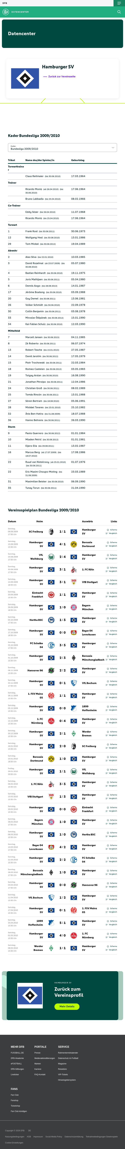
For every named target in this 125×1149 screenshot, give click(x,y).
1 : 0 (63, 607)
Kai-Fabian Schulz (35, 324)
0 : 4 (63, 721)
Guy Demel (31, 298)
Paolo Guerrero (34, 433)
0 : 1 (63, 683)
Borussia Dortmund (88, 544)
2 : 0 (63, 746)
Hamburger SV (89, 531)
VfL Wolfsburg (36, 557)
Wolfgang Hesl (34, 237)
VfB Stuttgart (90, 582)
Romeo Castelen (35, 369)
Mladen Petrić (33, 439)
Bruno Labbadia (34, 199)
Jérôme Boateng (35, 292)
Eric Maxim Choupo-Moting (41, 471)
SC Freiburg (36, 531)
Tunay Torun (32, 488)
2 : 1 (63, 733)
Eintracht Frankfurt (37, 595)
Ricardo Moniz (33, 189)
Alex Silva (30, 257)
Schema (112, 530)
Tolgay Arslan (33, 375)
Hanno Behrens (34, 420)
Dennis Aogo (32, 286)
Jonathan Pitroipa (35, 382)
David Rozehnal (34, 263)
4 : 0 (63, 935)
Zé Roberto (32, 343)
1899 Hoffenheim (89, 708)
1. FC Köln (88, 569)
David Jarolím (33, 356)
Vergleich (111, 533)
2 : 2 (63, 670)
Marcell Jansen (33, 337)
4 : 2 (63, 847)
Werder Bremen (86, 733)
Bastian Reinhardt (35, 273)
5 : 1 (63, 923)
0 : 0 (63, 632)
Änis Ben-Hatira (34, 414)
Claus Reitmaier (34, 176)
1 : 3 (63, 620)
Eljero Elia (31, 446)
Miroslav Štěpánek (36, 317)
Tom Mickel (32, 244)
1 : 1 (63, 531)
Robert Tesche (33, 350)
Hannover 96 (35, 670)
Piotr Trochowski (35, 362)
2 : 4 (63, 557)
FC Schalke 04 (36, 645)
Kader (13, 146)
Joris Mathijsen (34, 279)
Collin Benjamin (34, 311)
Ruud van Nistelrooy (37, 462)
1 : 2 (63, 897)
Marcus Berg (32, 452)
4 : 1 (63, 544)
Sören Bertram (33, 401)
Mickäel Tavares (34, 407)
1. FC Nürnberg (37, 721)
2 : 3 (63, 657)
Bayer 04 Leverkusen (89, 632)
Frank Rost (31, 231)
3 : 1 (63, 569)
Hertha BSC (36, 620)
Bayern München (87, 607)
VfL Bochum (89, 683)
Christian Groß (33, 388)
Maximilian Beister (36, 481)
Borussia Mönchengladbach (93, 658)
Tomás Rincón (33, 394)
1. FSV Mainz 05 (35, 696)
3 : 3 (63, 645)
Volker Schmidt (34, 305)
